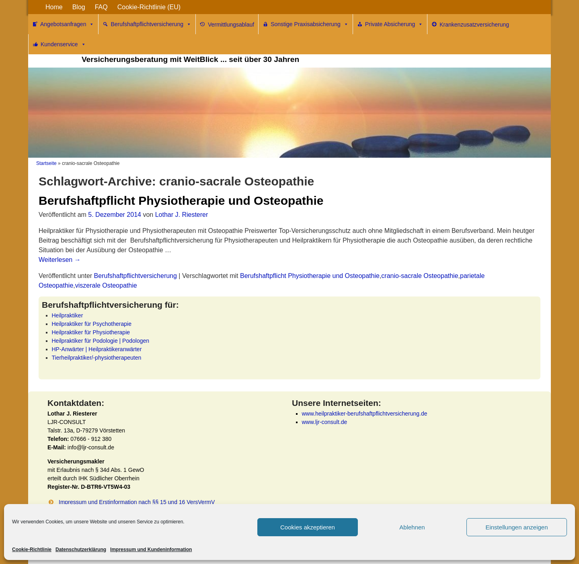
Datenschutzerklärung (80, 549)
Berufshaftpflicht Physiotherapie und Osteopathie (181, 200)
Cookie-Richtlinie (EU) (149, 7)
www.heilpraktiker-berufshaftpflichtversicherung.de (364, 413)
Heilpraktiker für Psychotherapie (91, 324)
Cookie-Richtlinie (31, 549)
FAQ (101, 7)
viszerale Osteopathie (106, 285)
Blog (78, 7)
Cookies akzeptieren (307, 527)
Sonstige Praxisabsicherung (310, 24)
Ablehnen (412, 527)
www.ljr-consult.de (324, 422)
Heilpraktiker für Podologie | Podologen (101, 341)
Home (54, 7)
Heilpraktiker (67, 315)
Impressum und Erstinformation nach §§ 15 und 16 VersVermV (137, 502)
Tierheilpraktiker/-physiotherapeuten (97, 357)
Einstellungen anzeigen (516, 527)
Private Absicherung (394, 24)
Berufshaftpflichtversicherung (151, 24)
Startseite (46, 163)
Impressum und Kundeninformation (151, 549)
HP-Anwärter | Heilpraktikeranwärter (97, 349)
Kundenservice (63, 44)
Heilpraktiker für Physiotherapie (91, 332)
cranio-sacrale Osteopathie (419, 275)
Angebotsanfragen (67, 24)
